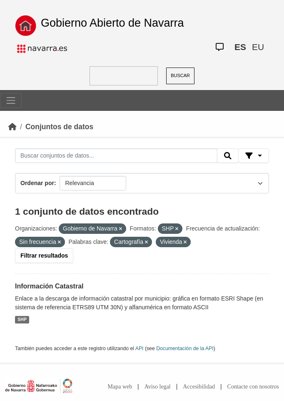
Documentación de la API (185, 348)
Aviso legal (157, 386)
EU (258, 47)
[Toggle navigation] (11, 100)
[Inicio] (12, 127)
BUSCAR (180, 75)
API (139, 348)
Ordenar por (37, 183)
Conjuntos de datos (59, 127)
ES (240, 47)
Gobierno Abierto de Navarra (112, 23)
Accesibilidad (199, 386)
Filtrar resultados (44, 255)
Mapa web (120, 386)
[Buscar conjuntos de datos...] (116, 155)
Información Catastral (49, 286)
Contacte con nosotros (253, 386)
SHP (22, 319)
